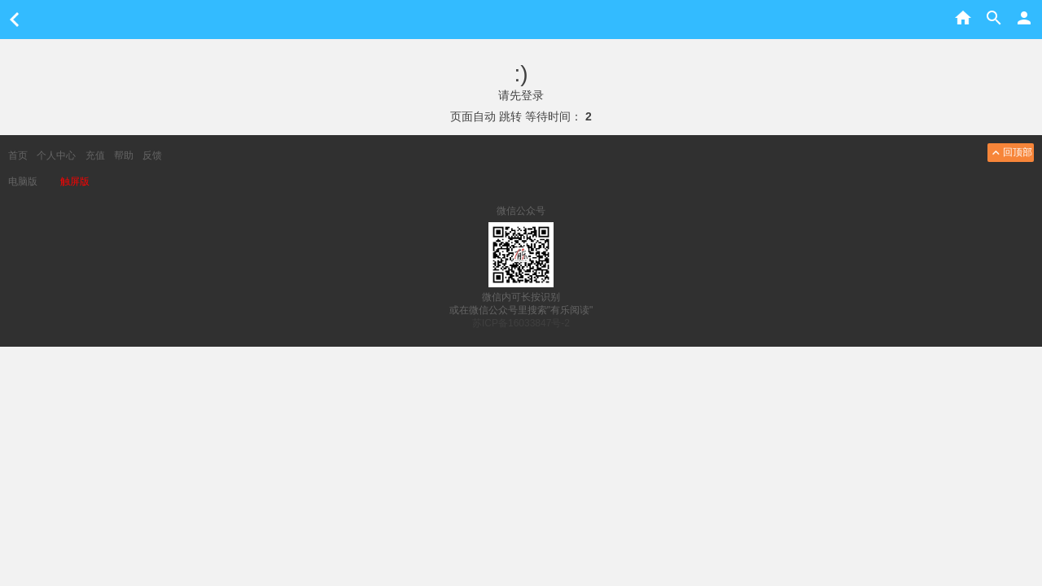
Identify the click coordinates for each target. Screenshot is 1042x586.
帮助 (124, 155)
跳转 (510, 116)
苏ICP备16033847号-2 (521, 323)
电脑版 (22, 181)
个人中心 (56, 155)
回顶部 (1010, 153)
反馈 (152, 155)
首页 (18, 155)
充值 (95, 155)
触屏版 (75, 181)
